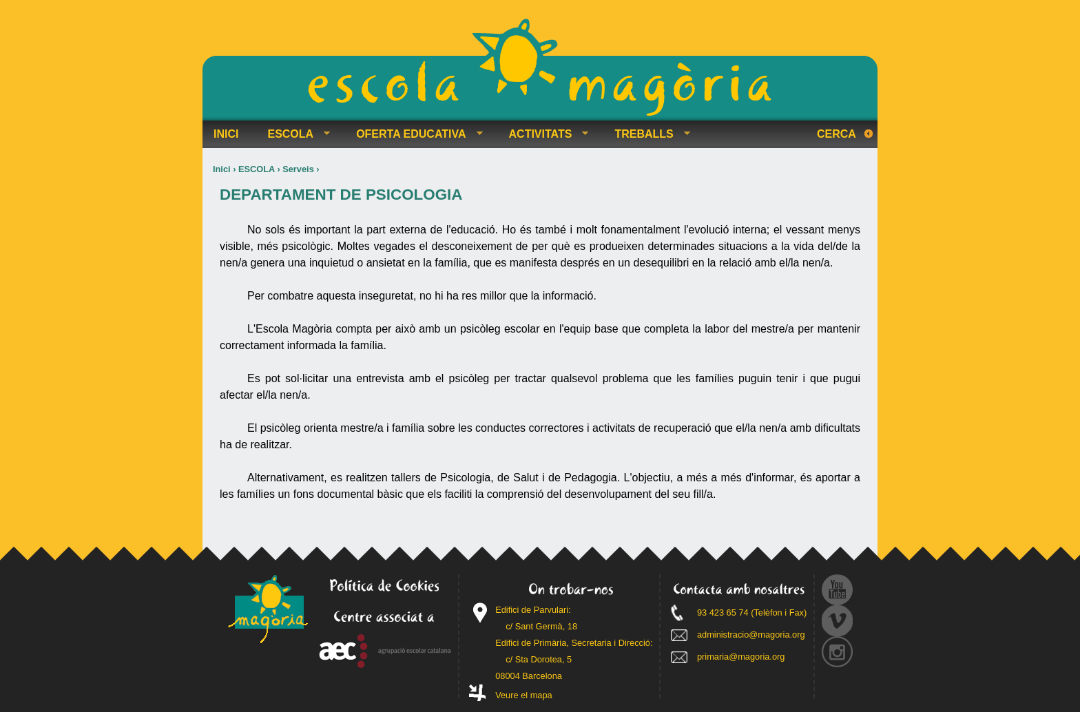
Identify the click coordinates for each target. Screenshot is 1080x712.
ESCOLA (256, 169)
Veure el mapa (523, 695)
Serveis (298, 169)
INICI (226, 134)
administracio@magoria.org (751, 634)
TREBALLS (646, 134)
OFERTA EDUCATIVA (413, 134)
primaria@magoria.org (741, 656)
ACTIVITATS (543, 134)
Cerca (836, 134)
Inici (222, 169)
